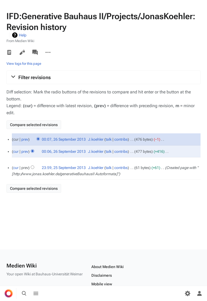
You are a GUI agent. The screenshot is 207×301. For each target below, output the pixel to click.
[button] (103, 77)
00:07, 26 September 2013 (64, 139)
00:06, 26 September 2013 (64, 151)
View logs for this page (23, 64)
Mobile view (101, 284)
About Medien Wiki (107, 267)
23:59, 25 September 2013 (64, 167)
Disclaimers (101, 275)
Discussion (35, 52)
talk (109, 139)
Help (22, 35)
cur (16, 151)
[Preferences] (187, 293)
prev (24, 139)
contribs (121, 139)
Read (9, 52)
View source (22, 52)
